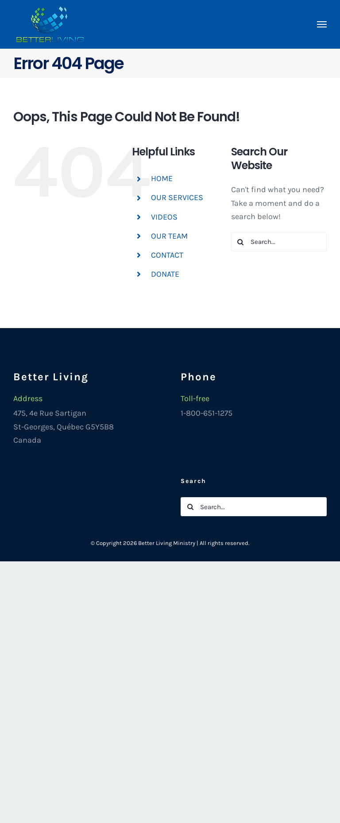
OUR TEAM (169, 236)
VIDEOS (164, 217)
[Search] (240, 241)
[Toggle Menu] (322, 24)
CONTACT (167, 255)
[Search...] (279, 241)
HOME (162, 178)
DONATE (165, 274)
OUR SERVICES (177, 197)
